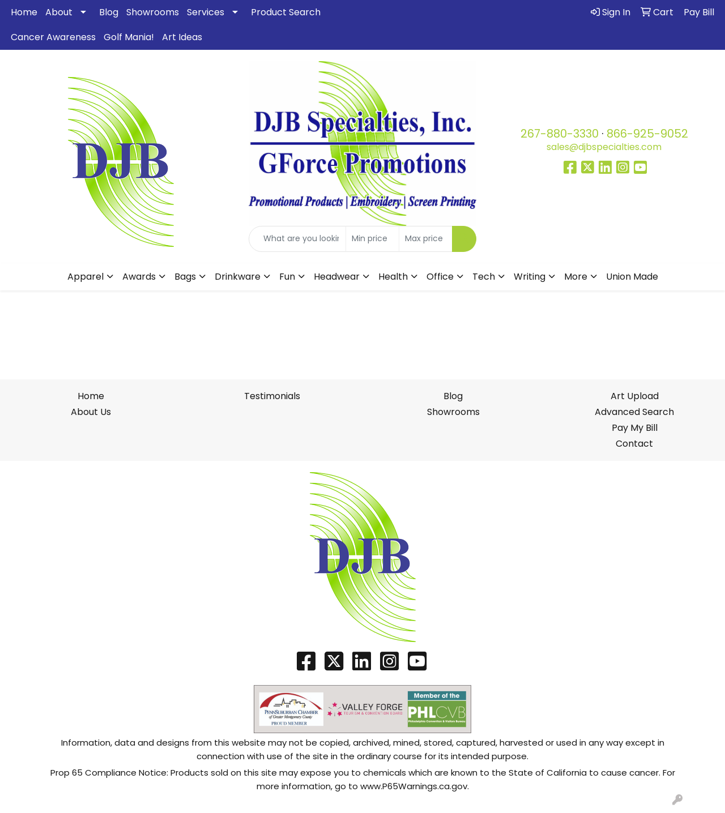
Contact (634, 443)
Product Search (286, 12)
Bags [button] (185, 276)
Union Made (632, 276)
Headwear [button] (337, 276)
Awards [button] (139, 276)
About (58, 12)
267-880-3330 (560, 134)
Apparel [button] (85, 276)
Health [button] (393, 276)
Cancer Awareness (53, 37)
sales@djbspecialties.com (604, 146)
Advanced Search (634, 411)
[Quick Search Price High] (426, 239)
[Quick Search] (298, 239)
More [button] (575, 276)
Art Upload (635, 396)
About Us (91, 411)
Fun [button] (287, 276)
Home (24, 12)
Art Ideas (182, 37)
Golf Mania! (129, 37)
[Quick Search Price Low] (372, 239)
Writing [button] (529, 276)
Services (205, 12)
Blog (108, 12)
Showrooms (152, 12)
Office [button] (440, 276)
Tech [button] (483, 276)
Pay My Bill (635, 427)
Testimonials (272, 396)
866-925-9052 (647, 134)
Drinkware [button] (238, 276)
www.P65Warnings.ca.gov (413, 786)
